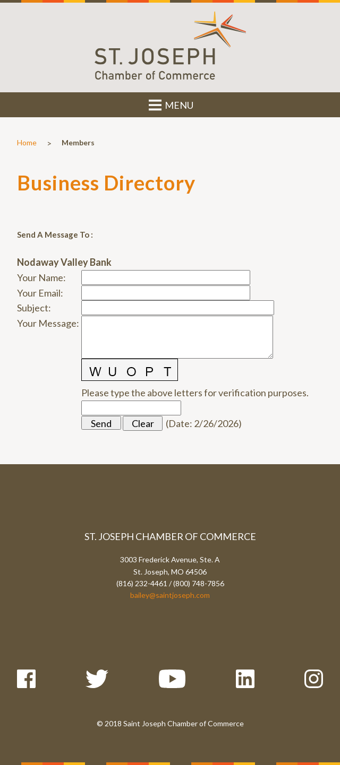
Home (27, 142)
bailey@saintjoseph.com (170, 594)
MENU (170, 105)
